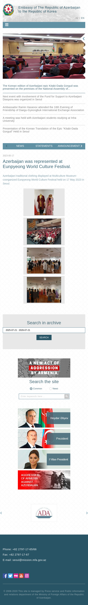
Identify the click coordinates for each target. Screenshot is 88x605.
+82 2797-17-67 (19, 554)
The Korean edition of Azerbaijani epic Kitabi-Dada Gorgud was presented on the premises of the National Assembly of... (40, 87)
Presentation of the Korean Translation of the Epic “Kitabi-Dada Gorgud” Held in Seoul (40, 130)
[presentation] (7, 145)
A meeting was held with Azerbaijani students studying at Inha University (39, 119)
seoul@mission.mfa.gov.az (29, 560)
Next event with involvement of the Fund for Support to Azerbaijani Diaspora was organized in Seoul (42, 98)
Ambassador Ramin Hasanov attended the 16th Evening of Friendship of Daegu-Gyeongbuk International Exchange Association (43, 109)
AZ (76, 18)
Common (37, 388)
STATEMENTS (44, 145)
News (55, 388)
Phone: (20, 549)
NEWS (20, 145)
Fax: (16, 554)
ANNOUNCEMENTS (69, 145)
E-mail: (24, 560)
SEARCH (44, 337)
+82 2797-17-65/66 (25, 549)
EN (82, 18)
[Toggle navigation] (7, 24)
